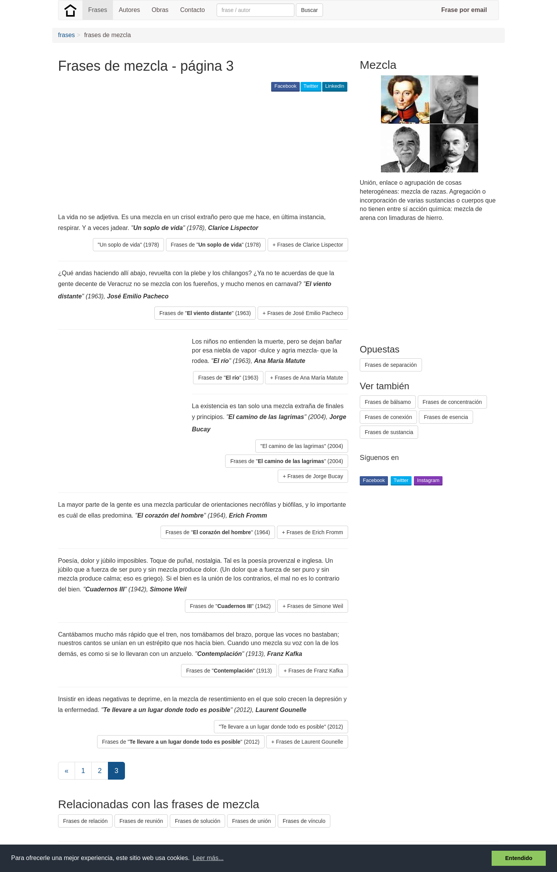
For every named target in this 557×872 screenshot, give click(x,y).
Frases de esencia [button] (446, 417)
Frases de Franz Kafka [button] (315, 671)
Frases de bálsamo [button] (388, 402)
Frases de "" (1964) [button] (218, 532)
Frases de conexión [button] (388, 417)
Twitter (311, 86)
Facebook (285, 86)
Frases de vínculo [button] (304, 821)
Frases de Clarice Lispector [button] (310, 245)
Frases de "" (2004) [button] (286, 461)
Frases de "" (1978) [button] (216, 245)
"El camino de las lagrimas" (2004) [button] (301, 446)
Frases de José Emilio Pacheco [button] (305, 313)
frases (66, 35)
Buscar (309, 10)
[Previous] (66, 771)
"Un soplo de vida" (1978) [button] (128, 245)
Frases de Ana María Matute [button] (309, 378)
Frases (97, 10)
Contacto (192, 10)
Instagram (428, 480)
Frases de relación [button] (85, 821)
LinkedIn (334, 86)
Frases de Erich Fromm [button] (315, 532)
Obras (160, 10)
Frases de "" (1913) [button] (229, 671)
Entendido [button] (518, 858)
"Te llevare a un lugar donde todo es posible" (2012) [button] (281, 727)
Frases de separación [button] (391, 365)
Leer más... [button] (208, 858)
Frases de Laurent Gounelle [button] (309, 742)
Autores (129, 10)
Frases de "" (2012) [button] (181, 742)
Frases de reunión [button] (141, 821)
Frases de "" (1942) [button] (230, 606)
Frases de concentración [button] (452, 402)
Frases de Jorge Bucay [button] (315, 476)
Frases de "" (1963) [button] (205, 313)
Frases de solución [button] (197, 821)
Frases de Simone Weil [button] (315, 606)
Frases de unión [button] (251, 821)
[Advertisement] (199, 153)
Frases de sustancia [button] (389, 432)
